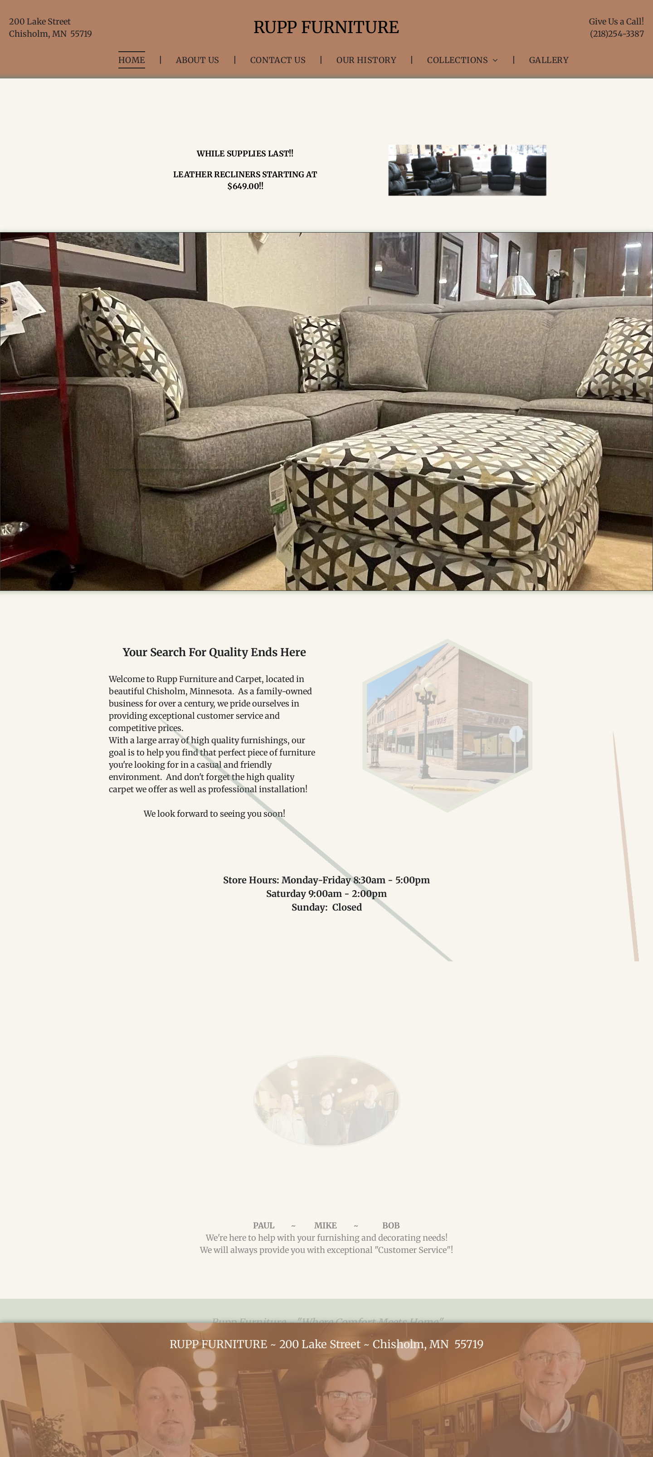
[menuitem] (133, 59)
